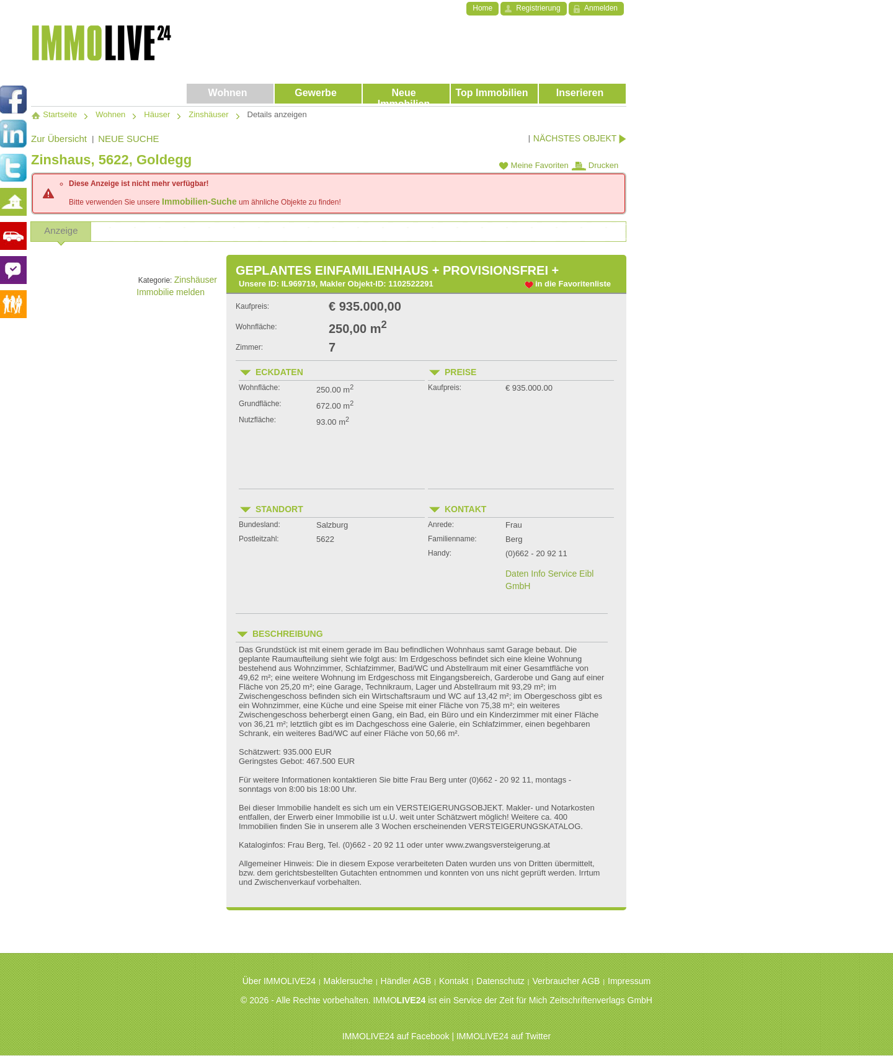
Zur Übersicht (59, 138)
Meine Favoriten (534, 165)
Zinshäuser (195, 280)
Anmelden (601, 8)
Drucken (595, 165)
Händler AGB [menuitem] (406, 981)
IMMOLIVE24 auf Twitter (503, 1036)
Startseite (54, 114)
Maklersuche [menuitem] (348, 981)
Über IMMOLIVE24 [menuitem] (279, 981)
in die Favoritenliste (573, 283)
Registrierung (538, 8)
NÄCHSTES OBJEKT (579, 138)
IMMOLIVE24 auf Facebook (396, 1036)
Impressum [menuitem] (629, 981)
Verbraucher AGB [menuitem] (566, 981)
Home (482, 8)
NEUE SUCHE (128, 138)
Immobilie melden (176, 292)
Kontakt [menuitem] (453, 981)
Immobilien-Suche (199, 201)
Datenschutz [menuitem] (500, 981)
